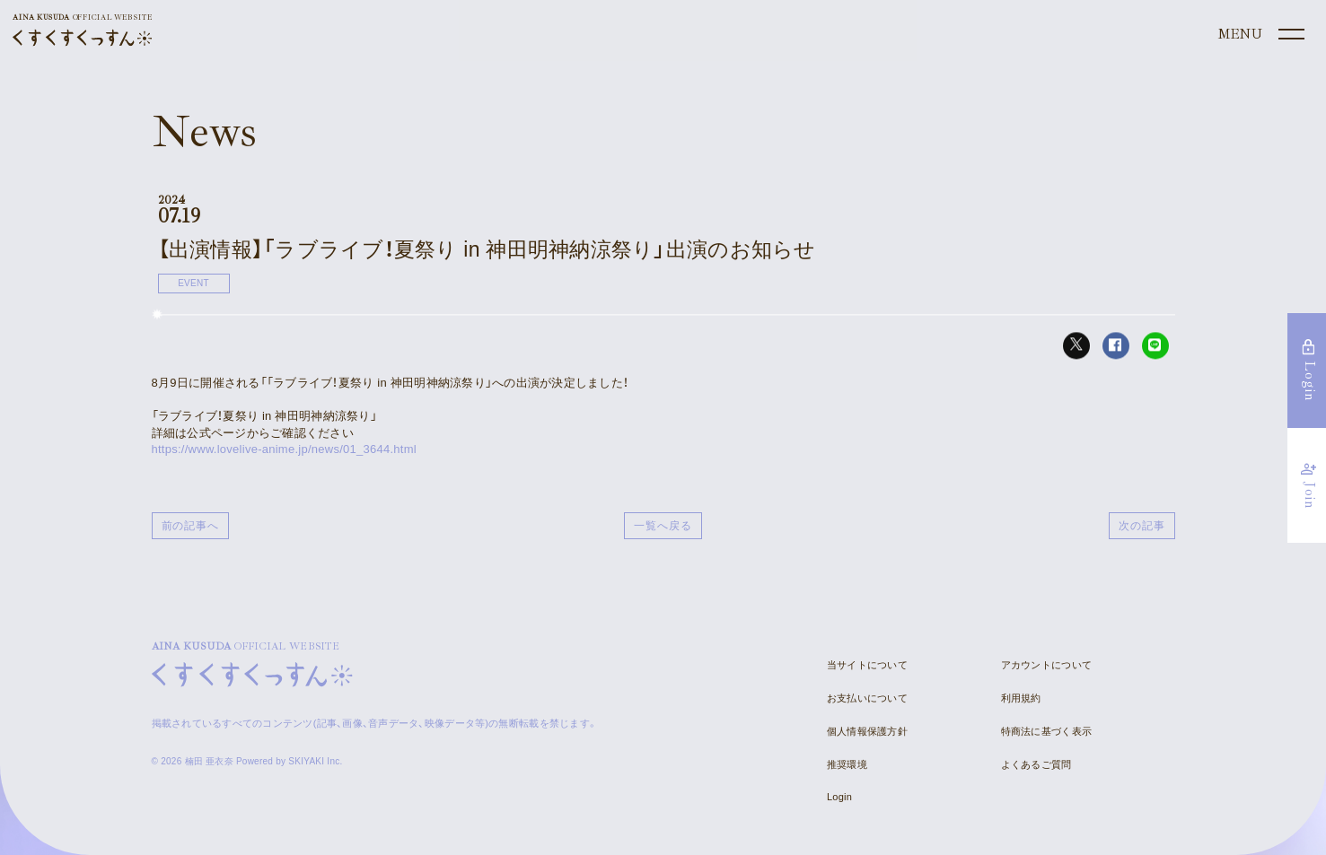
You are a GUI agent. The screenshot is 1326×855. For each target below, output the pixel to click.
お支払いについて (867, 698)
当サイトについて (867, 664)
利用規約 (1021, 698)
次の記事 (1142, 525)
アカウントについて (1046, 664)
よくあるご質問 (1036, 764)
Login (839, 796)
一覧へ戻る (663, 525)
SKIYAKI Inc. (315, 761)
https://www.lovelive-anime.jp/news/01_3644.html (284, 449)
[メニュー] (1259, 35)
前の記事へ (191, 525)
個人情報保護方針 (867, 731)
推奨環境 (847, 764)
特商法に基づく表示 (1046, 731)
